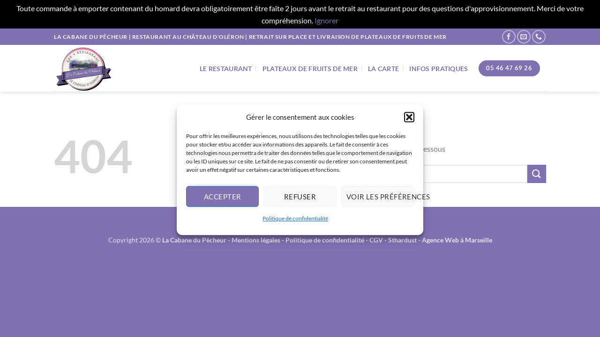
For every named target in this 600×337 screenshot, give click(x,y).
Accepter (222, 199)
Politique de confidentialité (295, 221)
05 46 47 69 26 (509, 68)
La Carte (383, 69)
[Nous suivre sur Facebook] (509, 37)
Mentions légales (256, 240)
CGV (376, 240)
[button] (409, 120)
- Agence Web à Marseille (455, 240)
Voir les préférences (380, 199)
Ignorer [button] (326, 20)
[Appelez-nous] (539, 37)
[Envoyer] (536, 174)
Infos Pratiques (438, 69)
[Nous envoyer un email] (524, 37)
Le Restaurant (226, 69)
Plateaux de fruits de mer (310, 69)
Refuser (300, 199)
